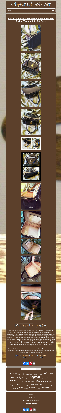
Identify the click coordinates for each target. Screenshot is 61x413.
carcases (31, 381)
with (19, 374)
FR (33, 406)
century (36, 374)
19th (38, 381)
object (12, 378)
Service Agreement (31, 403)
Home (31, 394)
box (21, 387)
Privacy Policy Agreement (31, 400)
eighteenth (15, 388)
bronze (32, 387)
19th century (48, 385)
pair (41, 374)
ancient (13, 373)
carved (45, 387)
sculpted (26, 388)
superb (46, 378)
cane (32, 384)
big (42, 378)
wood (13, 380)
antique (19, 377)
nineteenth (48, 381)
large (12, 384)
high (27, 385)
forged (26, 378)
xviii (25, 381)
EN (30, 406)
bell (23, 374)
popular (35, 377)
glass (23, 385)
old (46, 373)
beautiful (39, 384)
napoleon (29, 374)
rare (18, 384)
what (42, 381)
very (51, 374)
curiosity (20, 381)
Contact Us (31, 397)
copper (39, 388)
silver (50, 378)
